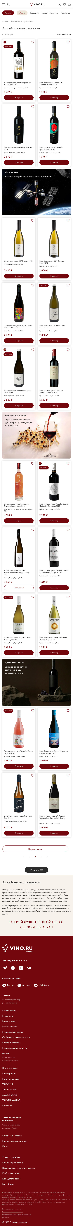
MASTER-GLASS (9, 1094)
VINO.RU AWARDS (11, 1100)
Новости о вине (10, 1068)
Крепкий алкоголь (11, 1042)
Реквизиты (5, 1217)
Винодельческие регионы (14, 1140)
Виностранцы (9, 1073)
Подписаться (19, 587)
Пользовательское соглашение (12, 1209)
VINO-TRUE (7, 1084)
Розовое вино (8, 1021)
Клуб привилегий (10, 1173)
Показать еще (35, 848)
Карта (5, 1146)
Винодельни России (12, 1135)
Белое (44, 12)
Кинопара (7, 1105)
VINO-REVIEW (9, 1089)
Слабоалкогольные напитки (16, 1037)
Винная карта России (13, 1162)
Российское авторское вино (22, 21)
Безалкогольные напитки (14, 1047)
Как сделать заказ (11, 1178)
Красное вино (9, 1010)
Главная (5, 21)
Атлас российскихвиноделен (11, 1119)
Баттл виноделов (10, 1078)
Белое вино (7, 1015)
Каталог (8, 13)
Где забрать (8, 1184)
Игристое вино (9, 1026)
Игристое (65, 12)
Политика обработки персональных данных (16, 1214)
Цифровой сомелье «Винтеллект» (18, 1167)
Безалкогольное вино (12, 1031)
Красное (34, 12)
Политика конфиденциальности (12, 1212)
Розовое (54, 12)
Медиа (22, 13)
